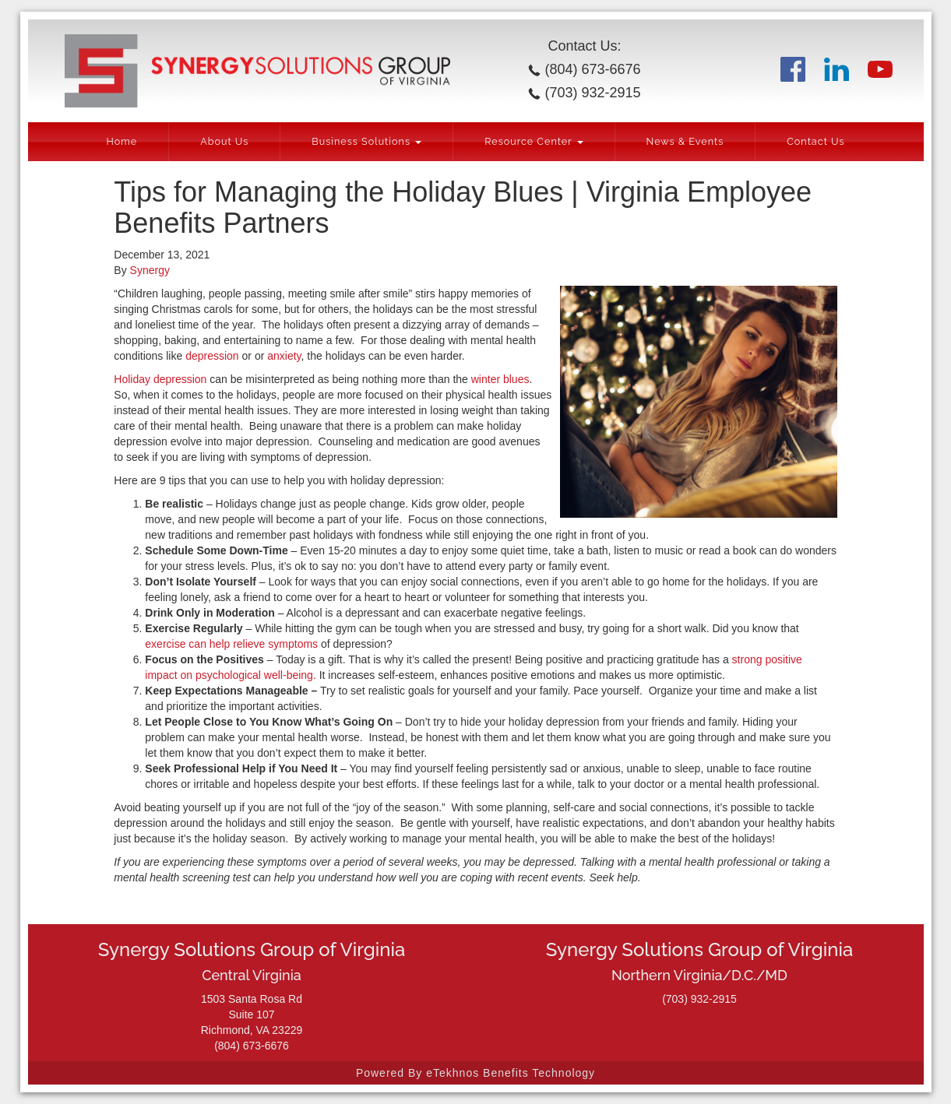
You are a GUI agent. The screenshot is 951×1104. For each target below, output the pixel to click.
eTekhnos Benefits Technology (510, 1073)
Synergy (150, 270)
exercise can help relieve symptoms (231, 644)
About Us (224, 141)
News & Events (685, 141)
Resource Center (533, 141)
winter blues (500, 379)
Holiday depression (160, 379)
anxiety (284, 356)
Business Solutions (366, 141)
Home (121, 141)
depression (212, 356)
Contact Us (815, 141)
